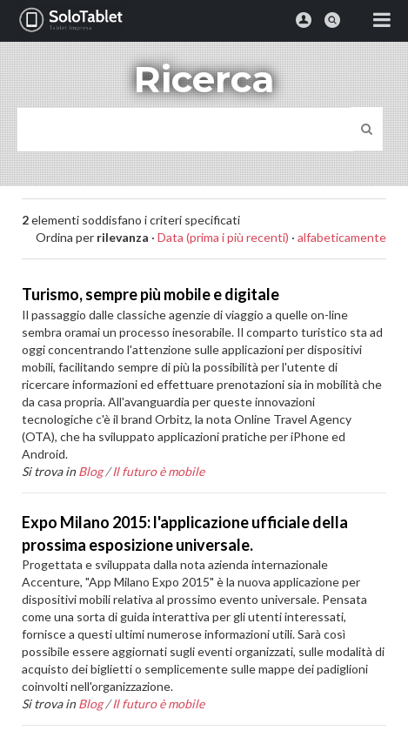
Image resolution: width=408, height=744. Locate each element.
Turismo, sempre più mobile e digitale (150, 294)
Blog (90, 471)
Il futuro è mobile (158, 471)
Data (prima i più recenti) (223, 237)
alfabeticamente (342, 237)
